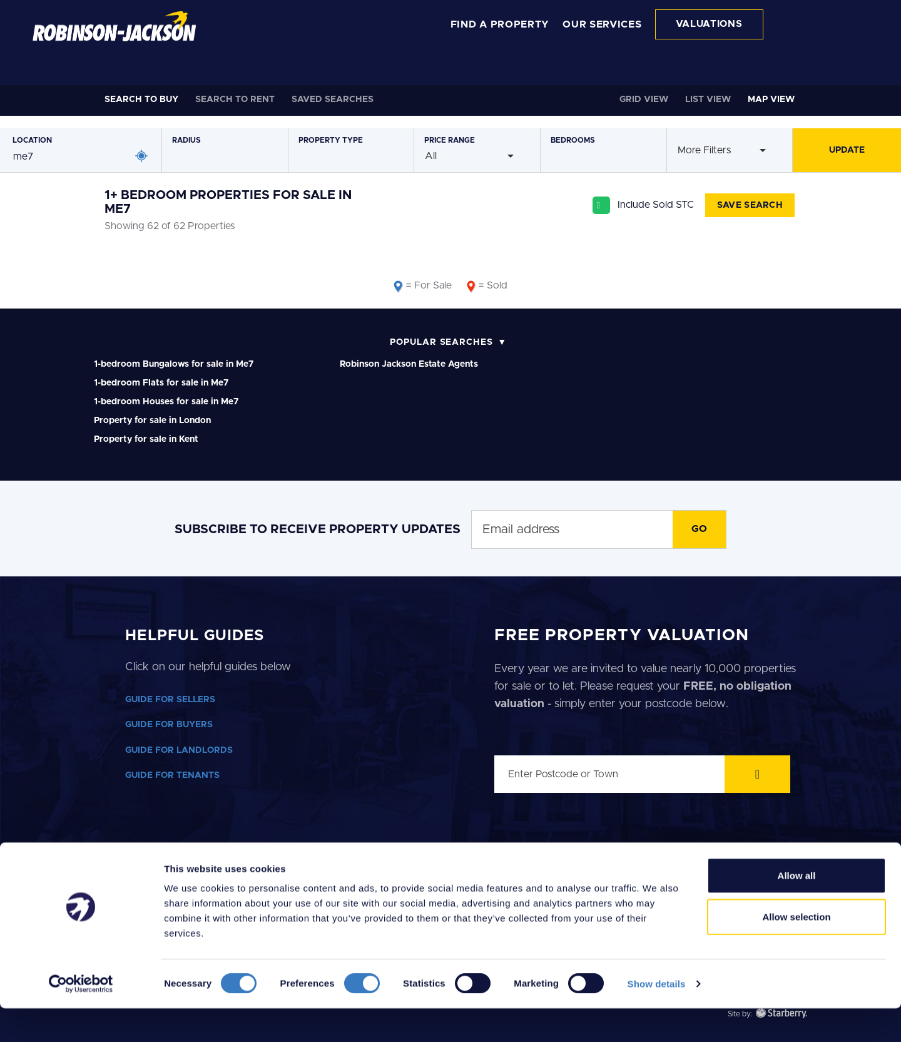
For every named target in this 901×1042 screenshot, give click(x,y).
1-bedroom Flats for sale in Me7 (161, 383)
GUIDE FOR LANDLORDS (179, 750)
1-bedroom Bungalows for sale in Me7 (173, 364)
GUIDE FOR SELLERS (170, 699)
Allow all (797, 909)
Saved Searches (333, 99)
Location (32, 140)
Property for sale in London (152, 420)
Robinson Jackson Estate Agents (409, 364)
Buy (141, 99)
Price (449, 140)
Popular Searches (441, 342)
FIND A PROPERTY (500, 24)
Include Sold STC (656, 205)
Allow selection (796, 950)
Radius (186, 140)
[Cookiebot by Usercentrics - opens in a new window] (81, 1017)
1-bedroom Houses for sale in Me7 (166, 401)
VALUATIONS (709, 24)
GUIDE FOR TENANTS (172, 775)
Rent (235, 99)
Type (330, 140)
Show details (657, 1017)
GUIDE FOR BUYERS (169, 724)
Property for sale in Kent (146, 439)
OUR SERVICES (601, 24)
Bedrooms (573, 140)
